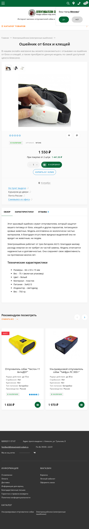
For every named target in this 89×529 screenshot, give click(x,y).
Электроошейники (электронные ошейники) (33, 38)
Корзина (44, 475)
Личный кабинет (47, 478)
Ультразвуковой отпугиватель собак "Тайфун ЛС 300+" (66, 370)
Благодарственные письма (13, 490)
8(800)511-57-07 (8, 441)
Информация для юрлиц (12, 486)
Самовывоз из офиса (19, 199)
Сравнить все (10, 319)
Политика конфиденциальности (16, 497)
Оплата (5, 478)
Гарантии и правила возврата (15, 493)
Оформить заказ (47, 482)
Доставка (6, 482)
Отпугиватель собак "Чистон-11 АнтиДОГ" (22, 370)
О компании (7, 475)
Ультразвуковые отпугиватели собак (18, 511)
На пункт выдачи (17, 188)
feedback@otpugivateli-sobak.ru (15, 447)
